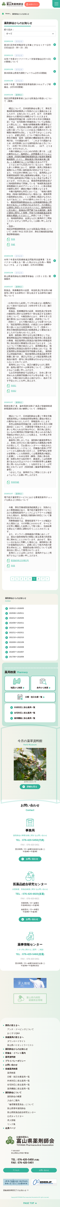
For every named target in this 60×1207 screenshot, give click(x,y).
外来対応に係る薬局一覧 (24, 707)
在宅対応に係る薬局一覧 (24, 713)
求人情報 (11, 1120)
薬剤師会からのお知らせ (20, 14)
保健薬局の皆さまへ (14, 1037)
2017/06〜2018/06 (16, 657)
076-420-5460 (30, 954)
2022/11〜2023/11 (16, 632)
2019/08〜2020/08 (16, 647)
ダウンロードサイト (16, 1041)
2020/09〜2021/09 (16, 642)
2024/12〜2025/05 (16, 618)
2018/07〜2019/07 (16, 652)
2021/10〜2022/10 (16, 637)
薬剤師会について (13, 1092)
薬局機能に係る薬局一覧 (24, 718)
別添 (11, 239)
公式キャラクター (15, 1116)
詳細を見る (32, 787)
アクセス (16, 1170)
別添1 (11, 385)
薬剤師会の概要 (14, 1096)
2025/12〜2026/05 (16, 608)
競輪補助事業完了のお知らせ (14, 1190)
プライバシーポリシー (15, 1061)
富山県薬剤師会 (12, 4)
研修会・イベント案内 (15, 1053)
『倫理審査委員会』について (20, 1104)
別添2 (11, 391)
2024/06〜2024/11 (16, 623)
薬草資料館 (10, 1057)
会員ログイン (33, 4)
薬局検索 (11, 1073)
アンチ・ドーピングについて (20, 1029)
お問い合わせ (32, 859)
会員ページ (10, 1128)
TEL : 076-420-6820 (30, 893)
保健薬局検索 (11, 1069)
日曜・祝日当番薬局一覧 (18, 1077)
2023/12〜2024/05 (16, 628)
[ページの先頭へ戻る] (30, 1203)
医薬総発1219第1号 (18, 560)
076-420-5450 (30, 840)
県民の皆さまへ (12, 1025)
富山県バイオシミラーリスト (20, 1045)
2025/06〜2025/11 (16, 613)
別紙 (11, 244)
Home (7, 14)
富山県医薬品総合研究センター (21, 1112)
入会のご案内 (13, 1100)
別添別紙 (13, 482)
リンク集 (11, 1124)
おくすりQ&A (13, 1033)
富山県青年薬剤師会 (16, 1108)
